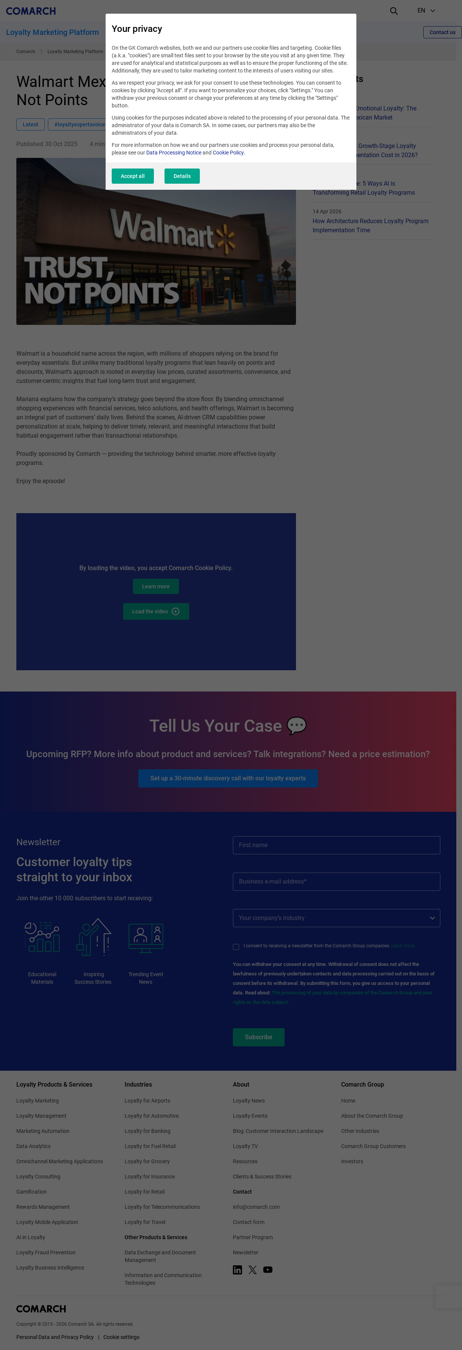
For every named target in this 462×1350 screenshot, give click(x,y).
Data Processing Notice (173, 153)
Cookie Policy (228, 153)
